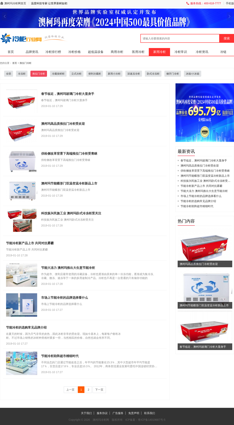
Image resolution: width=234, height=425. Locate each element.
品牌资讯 (32, 51)
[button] (4, 16)
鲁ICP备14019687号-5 (151, 419)
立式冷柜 (76, 73)
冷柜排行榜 (53, 51)
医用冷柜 (138, 51)
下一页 (99, 389)
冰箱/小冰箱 (192, 73)
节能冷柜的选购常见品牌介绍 (198, 201)
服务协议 (102, 413)
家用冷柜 (159, 51)
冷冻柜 (22, 73)
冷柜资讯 (202, 51)
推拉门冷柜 (25, 63)
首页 (11, 51)
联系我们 (149, 413)
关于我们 (86, 413)
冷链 (223, 51)
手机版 (230, 3)
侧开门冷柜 (172, 73)
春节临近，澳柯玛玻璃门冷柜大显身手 (204, 160)
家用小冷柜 (114, 73)
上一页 (70, 389)
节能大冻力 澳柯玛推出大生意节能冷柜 (204, 190)
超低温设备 (96, 51)
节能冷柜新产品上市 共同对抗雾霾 (201, 185)
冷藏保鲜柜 (58, 73)
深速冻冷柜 (133, 73)
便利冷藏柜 (94, 73)
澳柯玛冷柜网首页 (15, 3)
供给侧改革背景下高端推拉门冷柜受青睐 (205, 170)
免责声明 (133, 413)
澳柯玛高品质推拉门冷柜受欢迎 (200, 165)
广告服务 (118, 413)
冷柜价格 (74, 51)
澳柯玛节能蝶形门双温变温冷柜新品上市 (205, 175)
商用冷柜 (117, 51)
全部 (8, 73)
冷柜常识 (181, 51)
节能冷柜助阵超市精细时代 (197, 206)
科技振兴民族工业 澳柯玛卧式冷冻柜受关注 (207, 180)
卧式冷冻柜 (153, 73)
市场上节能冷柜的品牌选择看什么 (201, 196)
